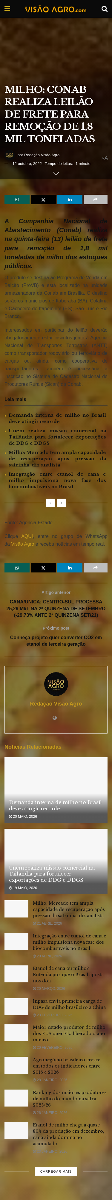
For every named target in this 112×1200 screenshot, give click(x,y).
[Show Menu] (7, 9)
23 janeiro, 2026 (50, 1151)
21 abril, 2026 (47, 923)
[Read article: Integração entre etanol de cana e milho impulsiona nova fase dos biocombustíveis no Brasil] (16, 941)
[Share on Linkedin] (69, 199)
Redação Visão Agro (41, 155)
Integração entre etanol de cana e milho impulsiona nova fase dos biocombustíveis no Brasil (57, 480)
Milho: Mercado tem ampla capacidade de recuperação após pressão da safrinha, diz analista (57, 459)
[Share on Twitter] (43, 199)
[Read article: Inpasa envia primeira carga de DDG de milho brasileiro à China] (16, 1006)
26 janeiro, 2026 (50, 1113)
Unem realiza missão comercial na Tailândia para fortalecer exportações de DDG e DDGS (57, 437)
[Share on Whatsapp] (17, 199)
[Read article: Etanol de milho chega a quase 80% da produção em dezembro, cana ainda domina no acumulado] (16, 1130)
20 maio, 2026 (23, 816)
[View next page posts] (61, 503)
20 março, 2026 (49, 989)
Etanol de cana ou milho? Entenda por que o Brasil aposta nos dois (68, 975)
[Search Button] (105, 9)
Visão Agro (22, 544)
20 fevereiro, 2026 (53, 1047)
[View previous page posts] (50, 503)
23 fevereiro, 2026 (53, 1015)
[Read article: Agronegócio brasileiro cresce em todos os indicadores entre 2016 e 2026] (16, 1065)
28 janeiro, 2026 (50, 1080)
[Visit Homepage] (55, 9)
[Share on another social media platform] (96, 199)
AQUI (25, 536)
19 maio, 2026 (23, 888)
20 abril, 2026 (47, 956)
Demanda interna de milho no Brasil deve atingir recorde (55, 805)
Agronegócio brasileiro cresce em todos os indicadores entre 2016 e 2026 (66, 1066)
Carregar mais (56, 1171)
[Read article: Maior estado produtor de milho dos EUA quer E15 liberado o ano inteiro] (16, 1032)
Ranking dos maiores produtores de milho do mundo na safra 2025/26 (70, 1099)
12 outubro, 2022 (27, 163)
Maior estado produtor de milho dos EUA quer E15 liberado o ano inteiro (69, 1034)
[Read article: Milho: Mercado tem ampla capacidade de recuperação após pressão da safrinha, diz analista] (16, 908)
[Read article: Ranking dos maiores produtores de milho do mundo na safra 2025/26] (16, 1098)
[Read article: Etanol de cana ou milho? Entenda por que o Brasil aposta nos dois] (16, 973)
